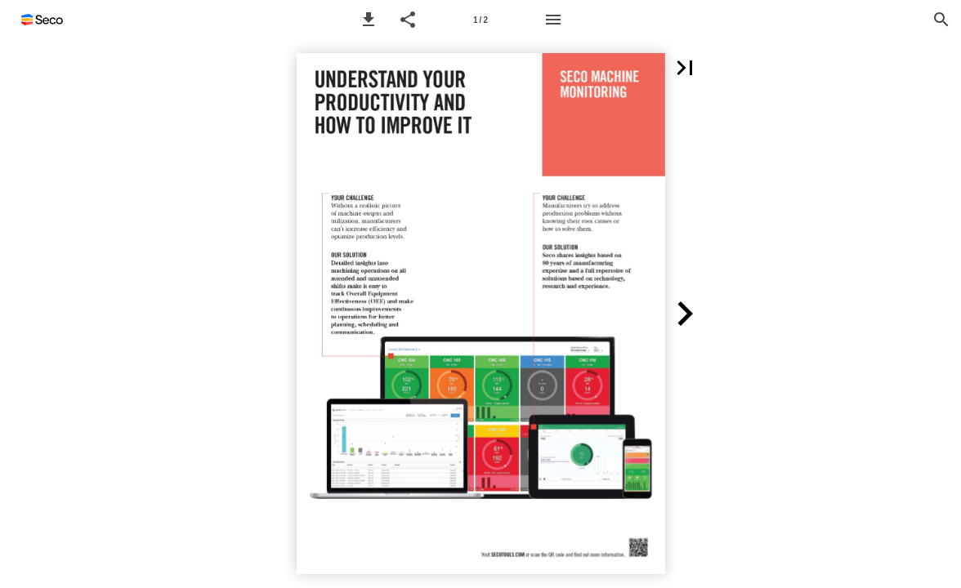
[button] (368, 19)
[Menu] (553, 19)
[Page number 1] (480, 19)
